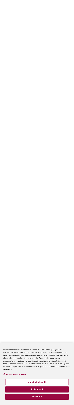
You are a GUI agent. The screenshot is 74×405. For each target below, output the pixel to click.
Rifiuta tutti (37, 389)
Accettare (37, 396)
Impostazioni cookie (37, 382)
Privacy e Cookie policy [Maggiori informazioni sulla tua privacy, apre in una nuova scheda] (16, 374)
